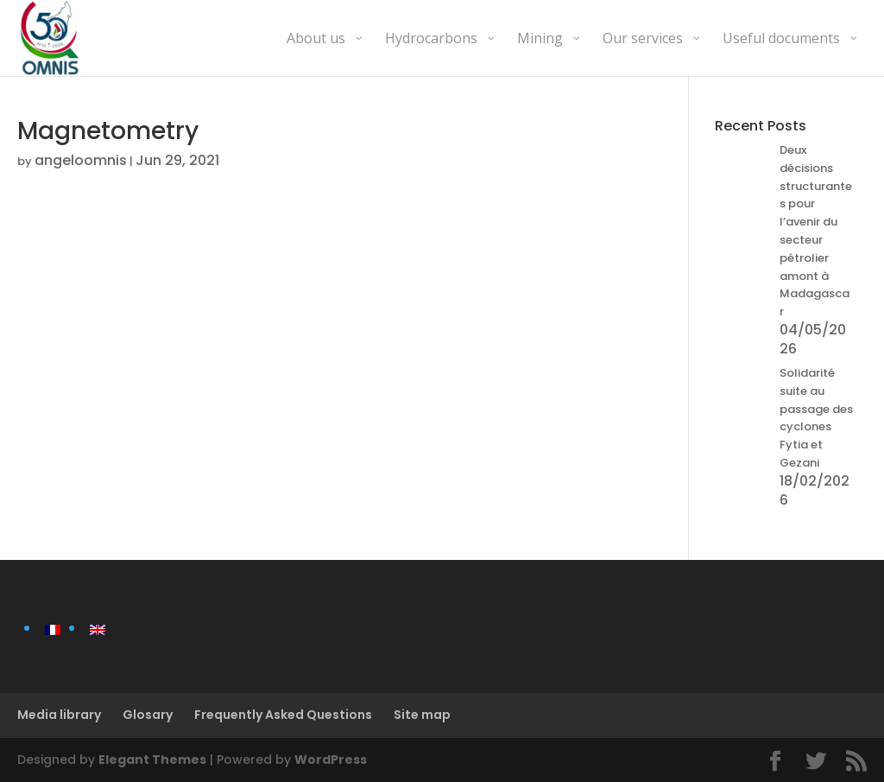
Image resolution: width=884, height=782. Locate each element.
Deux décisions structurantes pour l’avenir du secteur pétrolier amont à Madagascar (816, 231)
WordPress (330, 759)
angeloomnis (81, 160)
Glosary (148, 714)
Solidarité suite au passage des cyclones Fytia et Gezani (816, 418)
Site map (422, 714)
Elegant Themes (152, 759)
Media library (59, 714)
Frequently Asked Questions (283, 714)
